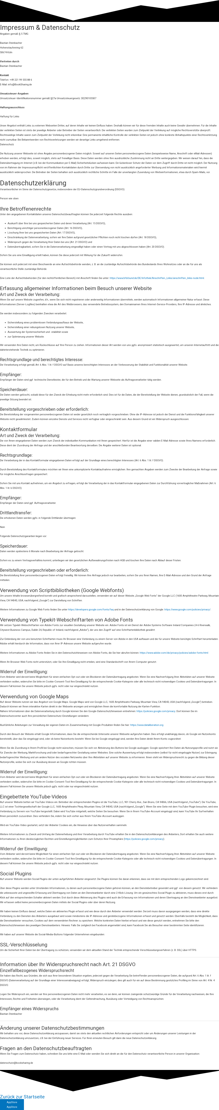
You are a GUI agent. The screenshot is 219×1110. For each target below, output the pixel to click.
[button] (12, 1102)
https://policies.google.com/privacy (156, 711)
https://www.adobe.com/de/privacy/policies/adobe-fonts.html (174, 652)
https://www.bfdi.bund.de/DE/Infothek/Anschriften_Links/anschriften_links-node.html (157, 278)
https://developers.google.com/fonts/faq (91, 609)
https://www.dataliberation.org (146, 725)
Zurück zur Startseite (23, 1097)
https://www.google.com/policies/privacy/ (187, 609)
